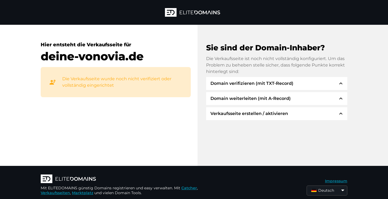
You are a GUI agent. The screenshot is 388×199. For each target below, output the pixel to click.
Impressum (336, 181)
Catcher (189, 188)
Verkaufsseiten (55, 192)
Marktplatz (82, 192)
